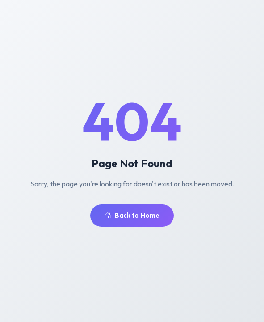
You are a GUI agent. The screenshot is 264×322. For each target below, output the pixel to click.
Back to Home (132, 216)
